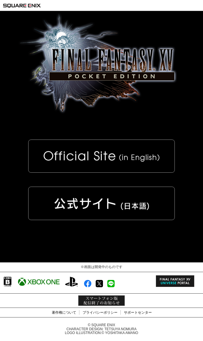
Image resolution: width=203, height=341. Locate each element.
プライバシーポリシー (100, 312)
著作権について (64, 312)
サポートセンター (138, 312)
